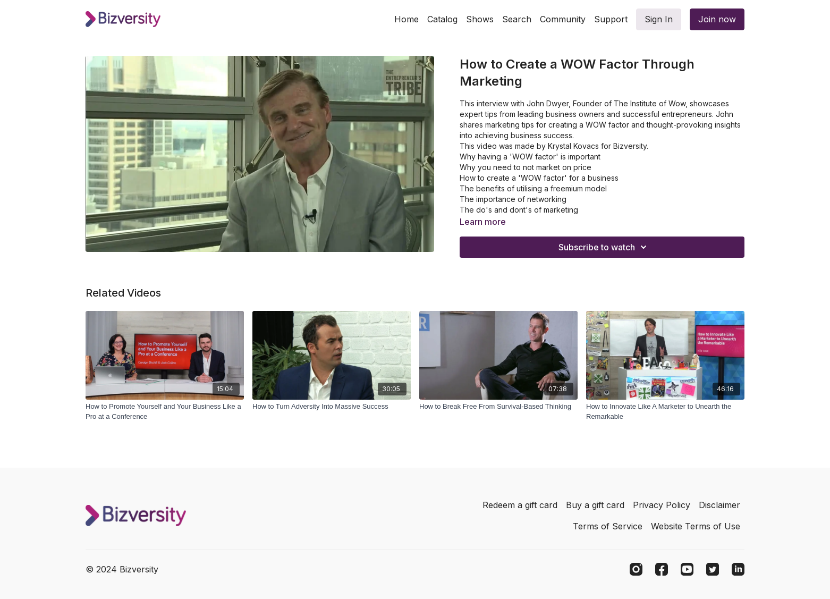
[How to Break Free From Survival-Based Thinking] (498, 406)
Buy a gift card (595, 505)
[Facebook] (661, 569)
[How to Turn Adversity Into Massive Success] (331, 406)
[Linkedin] (738, 569)
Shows (480, 19)
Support (611, 19)
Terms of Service (607, 526)
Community (563, 19)
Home (406, 19)
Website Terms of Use (695, 526)
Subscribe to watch (604, 247)
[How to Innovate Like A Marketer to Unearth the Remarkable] (665, 411)
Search (516, 19)
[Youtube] (687, 569)
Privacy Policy (661, 505)
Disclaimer (719, 505)
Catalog (442, 19)
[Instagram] (636, 569)
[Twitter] (712, 569)
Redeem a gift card (519, 505)
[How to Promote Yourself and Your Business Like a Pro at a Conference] (165, 411)
